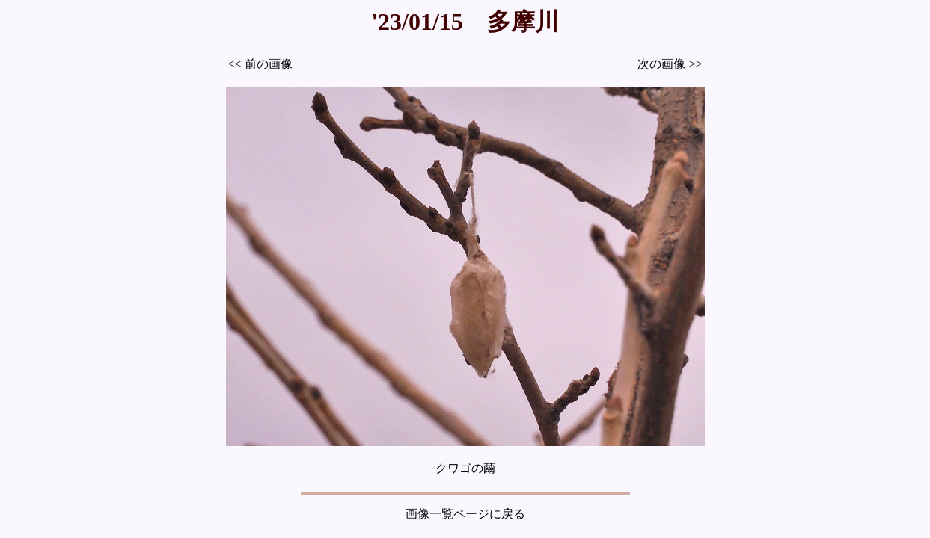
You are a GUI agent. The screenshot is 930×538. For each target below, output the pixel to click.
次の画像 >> (669, 64)
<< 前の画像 (260, 64)
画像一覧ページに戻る (465, 513)
